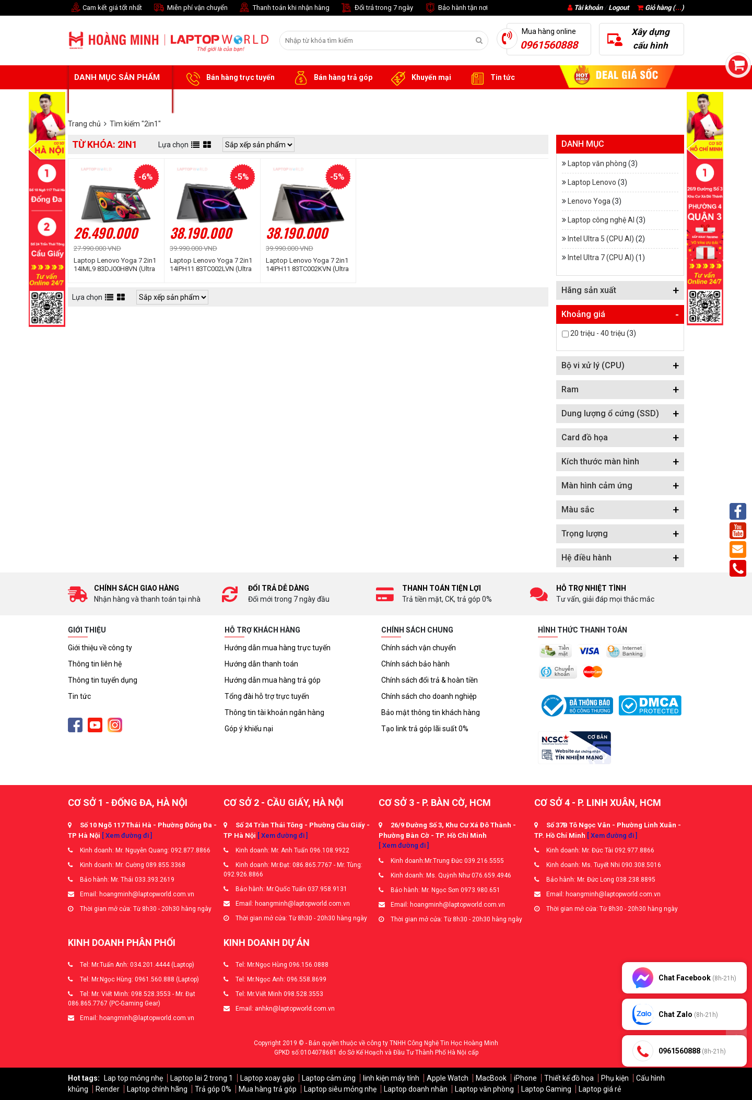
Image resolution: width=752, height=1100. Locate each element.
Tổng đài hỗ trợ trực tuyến (267, 696)
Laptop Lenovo (592, 182)
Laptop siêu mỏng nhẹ (340, 1089)
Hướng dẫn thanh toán (261, 664)
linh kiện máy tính (391, 1078)
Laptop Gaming (546, 1089)
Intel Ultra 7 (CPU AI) (601, 257)
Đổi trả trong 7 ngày (376, 8)
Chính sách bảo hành (415, 664)
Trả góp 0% (213, 1089)
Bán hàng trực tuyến (229, 78)
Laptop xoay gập (267, 1078)
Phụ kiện (615, 1078)
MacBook (491, 1078)
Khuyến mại (419, 78)
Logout (618, 7)
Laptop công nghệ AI (601, 220)
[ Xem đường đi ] (127, 835)
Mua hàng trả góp (268, 1089)
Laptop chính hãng (157, 1089)
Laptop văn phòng (597, 163)
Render (108, 1089)
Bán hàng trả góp (331, 78)
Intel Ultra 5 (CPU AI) (601, 239)
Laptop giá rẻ (600, 1089)
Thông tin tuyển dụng (102, 680)
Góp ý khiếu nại (249, 728)
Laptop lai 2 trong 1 (201, 1078)
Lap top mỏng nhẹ (133, 1078)
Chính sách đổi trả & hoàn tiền (429, 680)
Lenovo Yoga (589, 201)
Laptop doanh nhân (416, 1089)
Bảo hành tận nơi (456, 8)
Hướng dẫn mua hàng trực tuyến (278, 647)
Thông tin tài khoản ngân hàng (274, 712)
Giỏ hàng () (660, 7)
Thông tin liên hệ (95, 664)
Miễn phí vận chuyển (190, 8)
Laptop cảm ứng (329, 1078)
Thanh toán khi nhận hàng (284, 8)
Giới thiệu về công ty (100, 647)
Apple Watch (447, 1078)
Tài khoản (588, 7)
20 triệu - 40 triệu (597, 333)
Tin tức (491, 78)
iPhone (525, 1078)
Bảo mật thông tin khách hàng (430, 712)
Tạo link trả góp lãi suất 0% (424, 728)
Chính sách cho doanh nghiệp (429, 696)
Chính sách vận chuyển (418, 647)
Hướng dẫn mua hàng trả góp (273, 680)
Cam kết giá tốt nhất (105, 8)
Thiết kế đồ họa (569, 1078)
